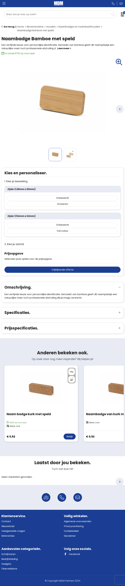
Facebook (72, 554)
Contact (6, 521)
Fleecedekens (9, 568)
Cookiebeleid (71, 531)
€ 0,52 (11, 436)
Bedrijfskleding (9, 559)
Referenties (8, 536)
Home (20, 26)
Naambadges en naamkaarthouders (79, 26)
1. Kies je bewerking (15, 181)
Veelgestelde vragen (13, 531)
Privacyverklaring (74, 526)
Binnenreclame (35, 26)
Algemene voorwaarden (77, 521)
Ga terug (9, 26)
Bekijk (69, 436)
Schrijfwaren (8, 554)
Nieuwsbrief (8, 526)
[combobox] (57, 14)
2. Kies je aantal (14, 244)
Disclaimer (70, 536)
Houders (51, 26)
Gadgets (6, 564)
